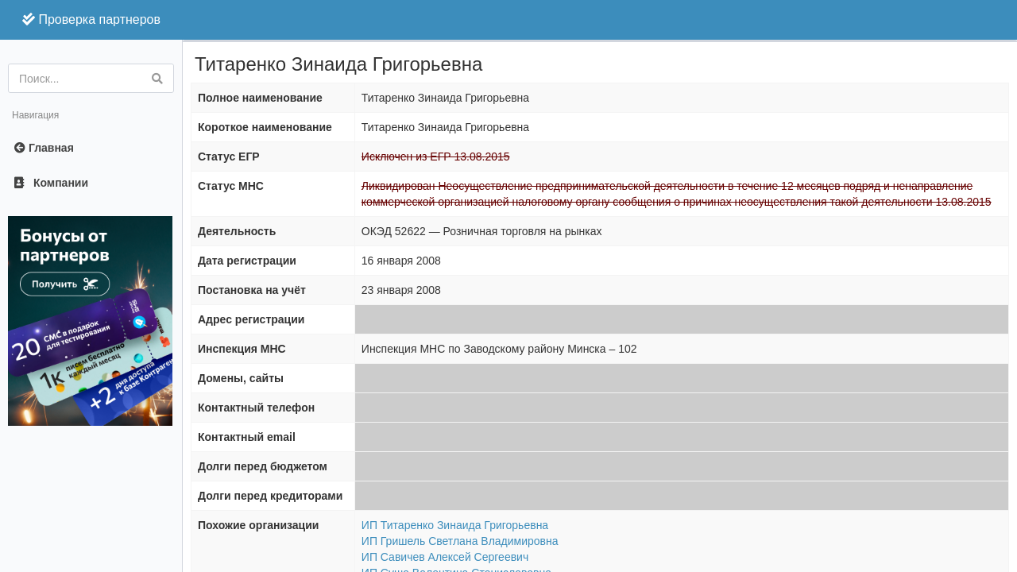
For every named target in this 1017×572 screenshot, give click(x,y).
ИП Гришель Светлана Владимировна (460, 541)
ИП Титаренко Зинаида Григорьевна (455, 525)
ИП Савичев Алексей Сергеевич (445, 557)
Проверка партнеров (91, 19)
